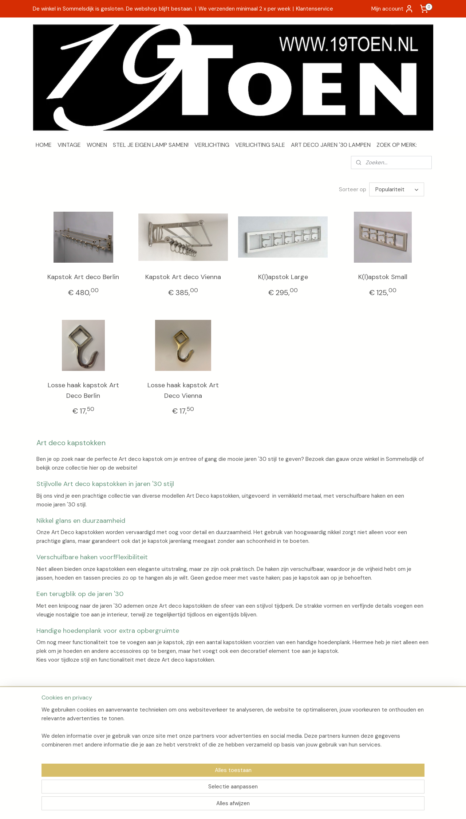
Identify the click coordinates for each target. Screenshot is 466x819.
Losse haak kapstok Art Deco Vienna (183, 390)
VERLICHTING (211, 145)
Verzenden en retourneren (67, 726)
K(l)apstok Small (382, 277)
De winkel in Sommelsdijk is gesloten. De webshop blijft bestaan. (113, 8)
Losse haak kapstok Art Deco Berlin (83, 390)
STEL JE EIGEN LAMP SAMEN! (151, 145)
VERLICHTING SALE (260, 145)
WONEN (97, 145)
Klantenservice (314, 8)
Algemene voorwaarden (64, 734)
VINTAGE (69, 145)
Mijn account (392, 8)
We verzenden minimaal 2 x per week (244, 8)
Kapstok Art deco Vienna (183, 277)
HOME (44, 145)
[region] (185, 788)
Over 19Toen (50, 717)
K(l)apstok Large (283, 277)
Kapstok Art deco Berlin (83, 277)
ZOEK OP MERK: (396, 145)
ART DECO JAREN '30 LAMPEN (331, 145)
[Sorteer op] (397, 189)
